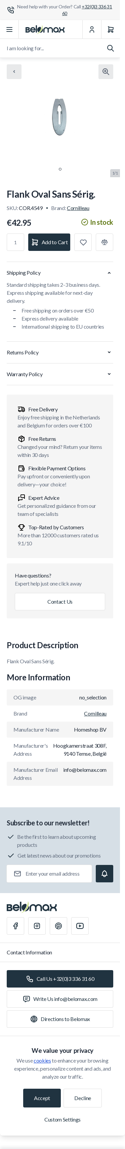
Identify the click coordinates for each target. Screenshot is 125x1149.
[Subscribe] (104, 873)
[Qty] (15, 242)
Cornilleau (78, 208)
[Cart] (110, 29)
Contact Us (60, 601)
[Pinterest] (58, 926)
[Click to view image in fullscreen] (105, 71)
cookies (42, 1060)
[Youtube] (80, 926)
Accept (42, 1098)
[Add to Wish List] (83, 242)
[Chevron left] (14, 71)
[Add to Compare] (104, 242)
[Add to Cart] (49, 242)
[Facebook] (15, 926)
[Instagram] (37, 926)
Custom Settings (62, 1119)
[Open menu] (9, 29)
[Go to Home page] (45, 29)
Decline (82, 1098)
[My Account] (91, 29)
